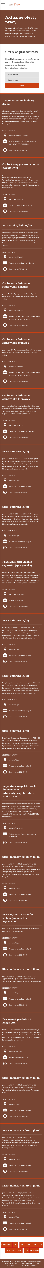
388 (19, 1250)
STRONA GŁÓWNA (12, 1263)
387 (13, 1250)
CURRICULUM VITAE (27, 1263)
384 (34, 1244)
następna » (34, 1250)
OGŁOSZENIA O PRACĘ (28, 1265)
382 (22, 1244)
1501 (26, 1250)
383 (28, 1244)
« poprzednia (6, 1244)
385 (40, 1244)
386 (8, 1250)
